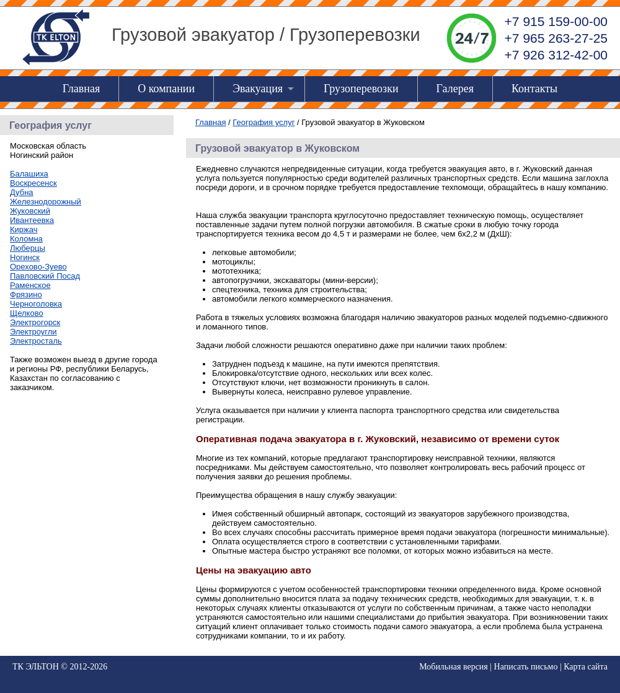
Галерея (455, 88)
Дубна (21, 192)
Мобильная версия (453, 666)
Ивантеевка (32, 220)
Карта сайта (586, 666)
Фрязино (26, 294)
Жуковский (30, 211)
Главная (81, 88)
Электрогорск (35, 322)
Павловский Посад (45, 276)
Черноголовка (36, 303)
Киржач (23, 229)
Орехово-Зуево (38, 266)
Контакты (534, 88)
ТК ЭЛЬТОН (35, 666)
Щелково (26, 313)
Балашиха (29, 173)
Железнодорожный (45, 201)
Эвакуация (257, 88)
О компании (166, 88)
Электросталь (36, 341)
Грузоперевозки (361, 88)
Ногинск (25, 257)
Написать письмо (526, 666)
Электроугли (33, 331)
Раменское (30, 285)
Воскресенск (33, 183)
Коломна (26, 238)
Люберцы (27, 248)
